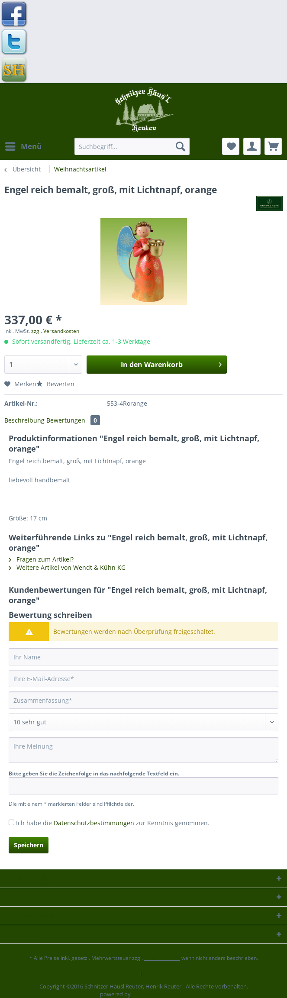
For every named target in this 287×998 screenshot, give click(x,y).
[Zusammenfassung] (143, 700)
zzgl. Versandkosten (55, 331)
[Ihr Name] (143, 656)
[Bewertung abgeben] (143, 722)
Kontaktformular (114, 975)
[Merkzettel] (230, 146)
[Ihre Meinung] (143, 750)
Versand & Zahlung (170, 975)
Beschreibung (24, 420)
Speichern (28, 845)
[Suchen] (180, 146)
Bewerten (55, 384)
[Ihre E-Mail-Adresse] (143, 678)
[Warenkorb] (273, 146)
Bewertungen (73, 420)
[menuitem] (23, 146)
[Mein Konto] (252, 146)
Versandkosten (162, 958)
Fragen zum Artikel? (41, 559)
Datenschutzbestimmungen (94, 823)
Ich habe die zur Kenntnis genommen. (113, 823)
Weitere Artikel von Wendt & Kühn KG (67, 567)
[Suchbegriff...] (131, 146)
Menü (23, 145)
